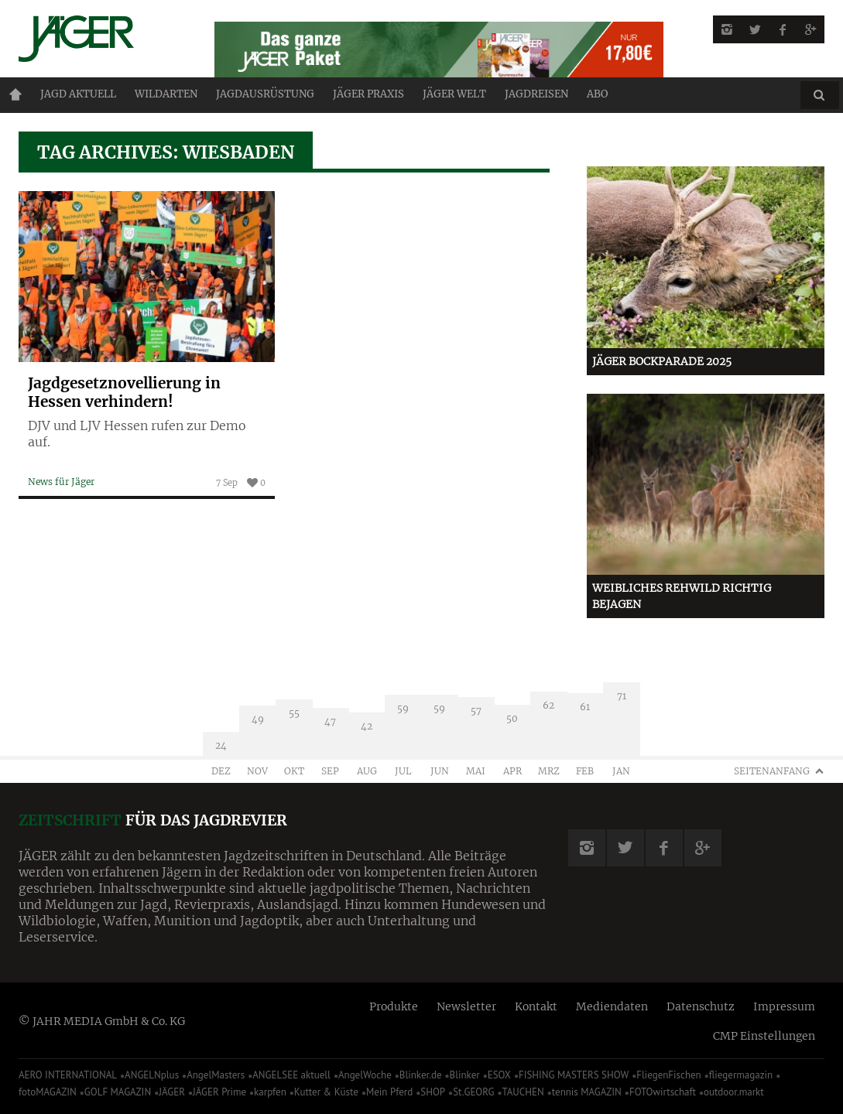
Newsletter (466, 1006)
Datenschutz (701, 1006)
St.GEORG (473, 1092)
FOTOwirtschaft (662, 1092)
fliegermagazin (741, 1075)
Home (15, 94)
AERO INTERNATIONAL (68, 1075)
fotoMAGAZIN (48, 1092)
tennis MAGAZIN (587, 1092)
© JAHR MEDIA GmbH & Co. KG (102, 1021)
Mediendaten (612, 1006)
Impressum (784, 1006)
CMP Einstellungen (764, 1036)
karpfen (270, 1092)
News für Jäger (61, 481)
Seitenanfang (772, 771)
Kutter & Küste (326, 1092)
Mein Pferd (389, 1092)
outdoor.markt (734, 1092)
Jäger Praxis (368, 94)
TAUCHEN (522, 1092)
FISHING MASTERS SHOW (574, 1075)
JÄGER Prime (219, 1092)
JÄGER (172, 1092)
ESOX (499, 1075)
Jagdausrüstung (265, 94)
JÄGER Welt (454, 94)
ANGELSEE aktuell (291, 1075)
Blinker (465, 1075)
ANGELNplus (152, 1075)
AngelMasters (216, 1075)
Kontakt (536, 1006)
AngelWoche (365, 1075)
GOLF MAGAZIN (117, 1092)
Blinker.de (420, 1075)
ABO (597, 94)
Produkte (393, 1006)
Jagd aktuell (78, 94)
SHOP (432, 1092)
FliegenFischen (668, 1075)
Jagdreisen (536, 94)
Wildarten (166, 94)
